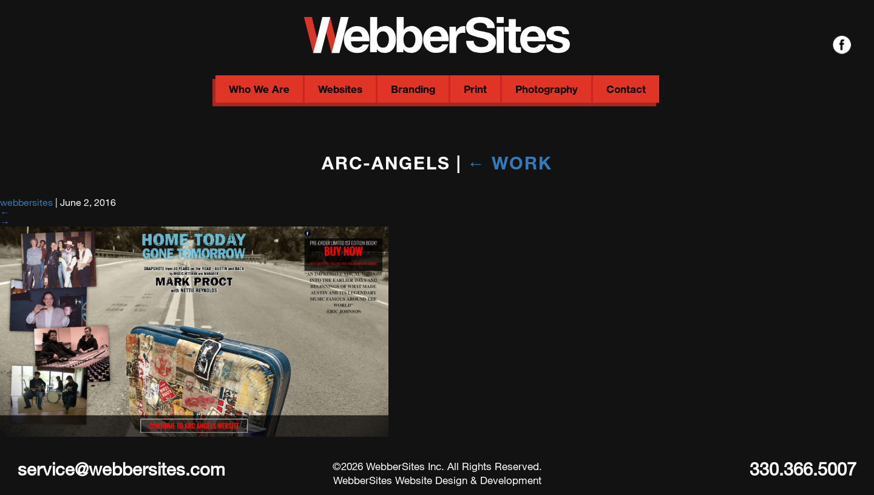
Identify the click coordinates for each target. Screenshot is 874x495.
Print (475, 89)
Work (510, 162)
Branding (413, 89)
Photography (546, 89)
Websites (340, 89)
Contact (626, 89)
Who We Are (259, 89)
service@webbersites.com (121, 468)
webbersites (26, 202)
